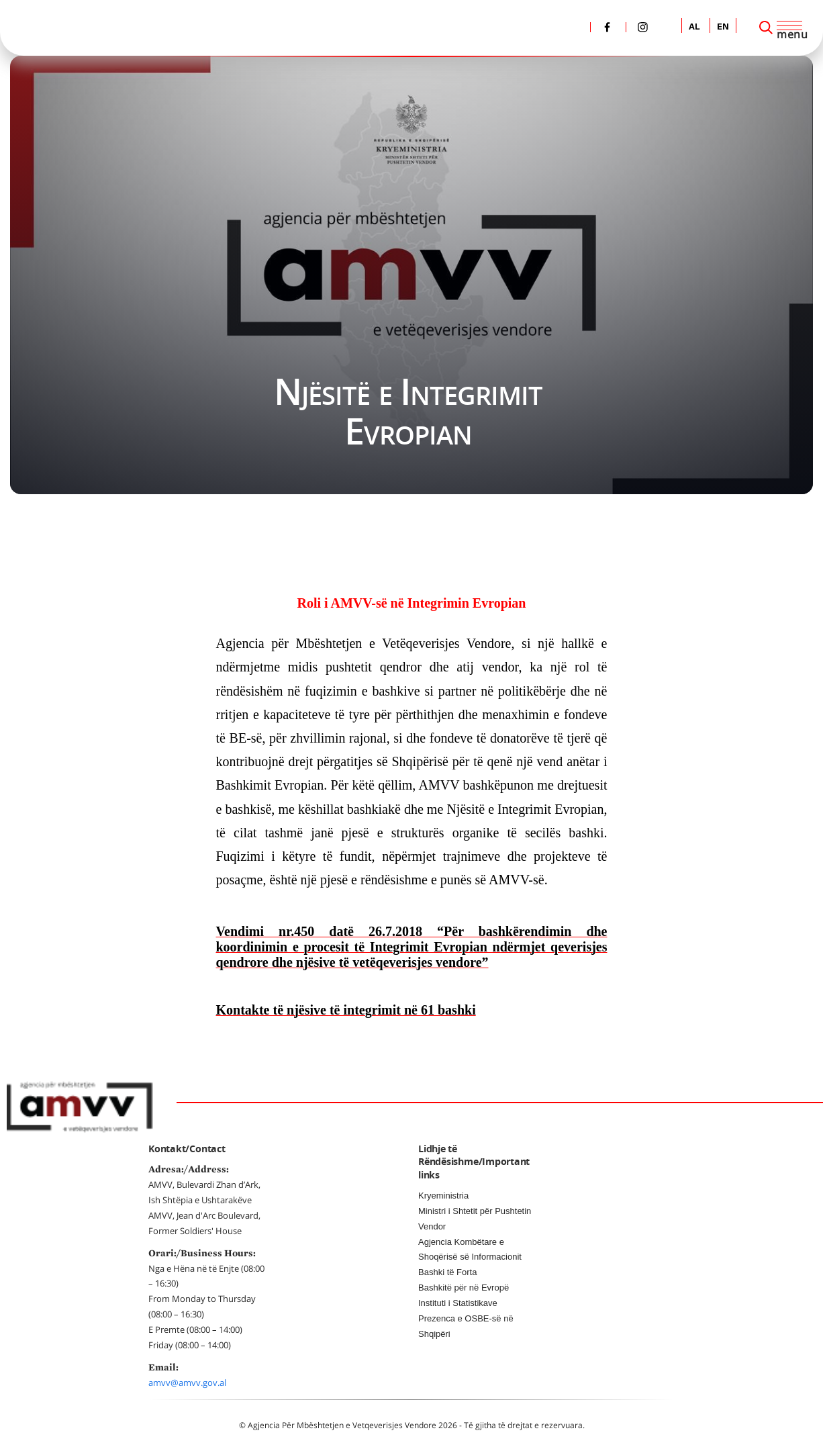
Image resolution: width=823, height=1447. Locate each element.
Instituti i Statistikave (457, 1303)
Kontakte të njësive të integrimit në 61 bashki (346, 1009)
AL (694, 27)
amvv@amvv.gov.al (187, 1382)
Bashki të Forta (447, 1272)
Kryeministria (443, 1196)
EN (723, 27)
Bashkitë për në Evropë (463, 1287)
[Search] (766, 27)
